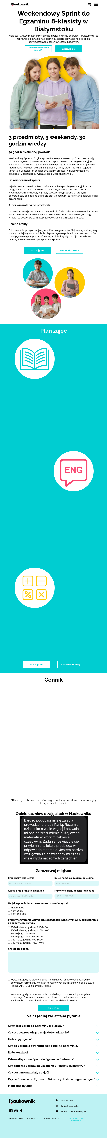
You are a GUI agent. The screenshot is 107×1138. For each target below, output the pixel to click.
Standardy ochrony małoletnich (76, 1119)
